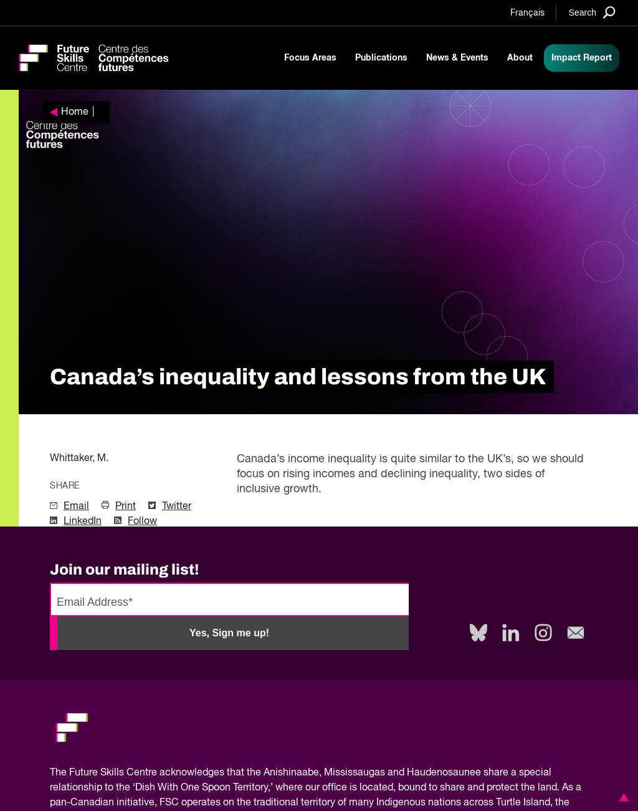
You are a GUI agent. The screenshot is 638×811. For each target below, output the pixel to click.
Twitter (176, 507)
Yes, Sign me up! (229, 633)
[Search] (592, 12)
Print (125, 507)
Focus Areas (310, 58)
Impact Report (581, 58)
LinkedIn (83, 522)
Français (527, 13)
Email (76, 507)
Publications (381, 58)
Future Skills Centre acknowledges (146, 773)
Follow (142, 522)
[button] (621, 797)
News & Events (457, 58)
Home (74, 112)
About (520, 58)
